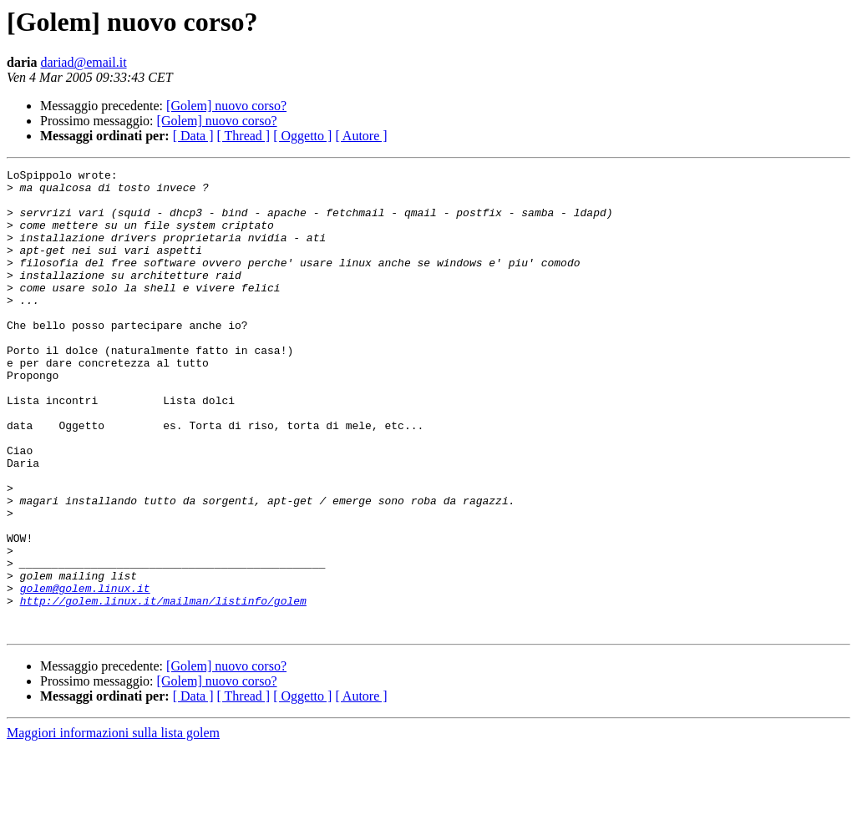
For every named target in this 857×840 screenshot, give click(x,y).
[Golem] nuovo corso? (226, 106)
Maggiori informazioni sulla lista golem (113, 825)
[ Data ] (193, 136)
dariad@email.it (83, 62)
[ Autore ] (361, 136)
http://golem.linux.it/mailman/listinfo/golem (163, 688)
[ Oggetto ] (302, 136)
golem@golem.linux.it (85, 673)
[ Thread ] (244, 136)
